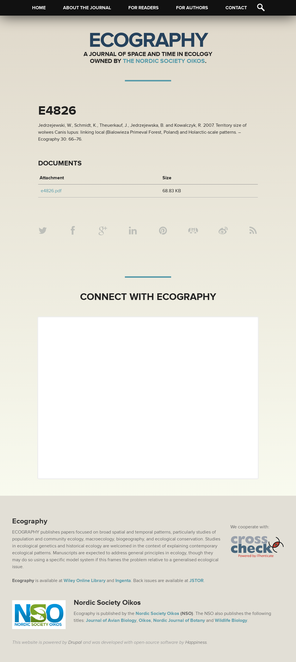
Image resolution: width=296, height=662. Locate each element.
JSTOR (196, 580)
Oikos (145, 620)
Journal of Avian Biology (111, 620)
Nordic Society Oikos (157, 613)
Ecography (148, 40)
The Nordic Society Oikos (164, 61)
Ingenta (123, 580)
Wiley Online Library (85, 580)
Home (39, 8)
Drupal (75, 642)
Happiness (196, 642)
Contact (236, 8)
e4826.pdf (51, 191)
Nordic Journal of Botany (179, 620)
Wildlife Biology (231, 620)
